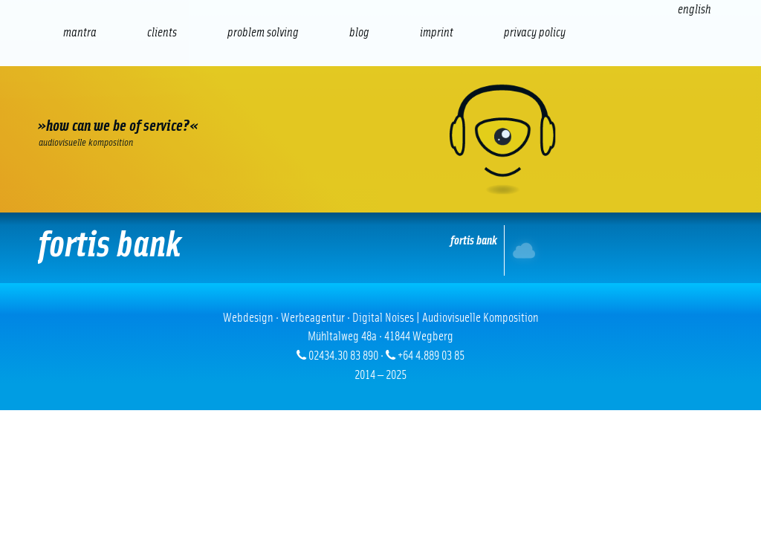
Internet (525, 250)
